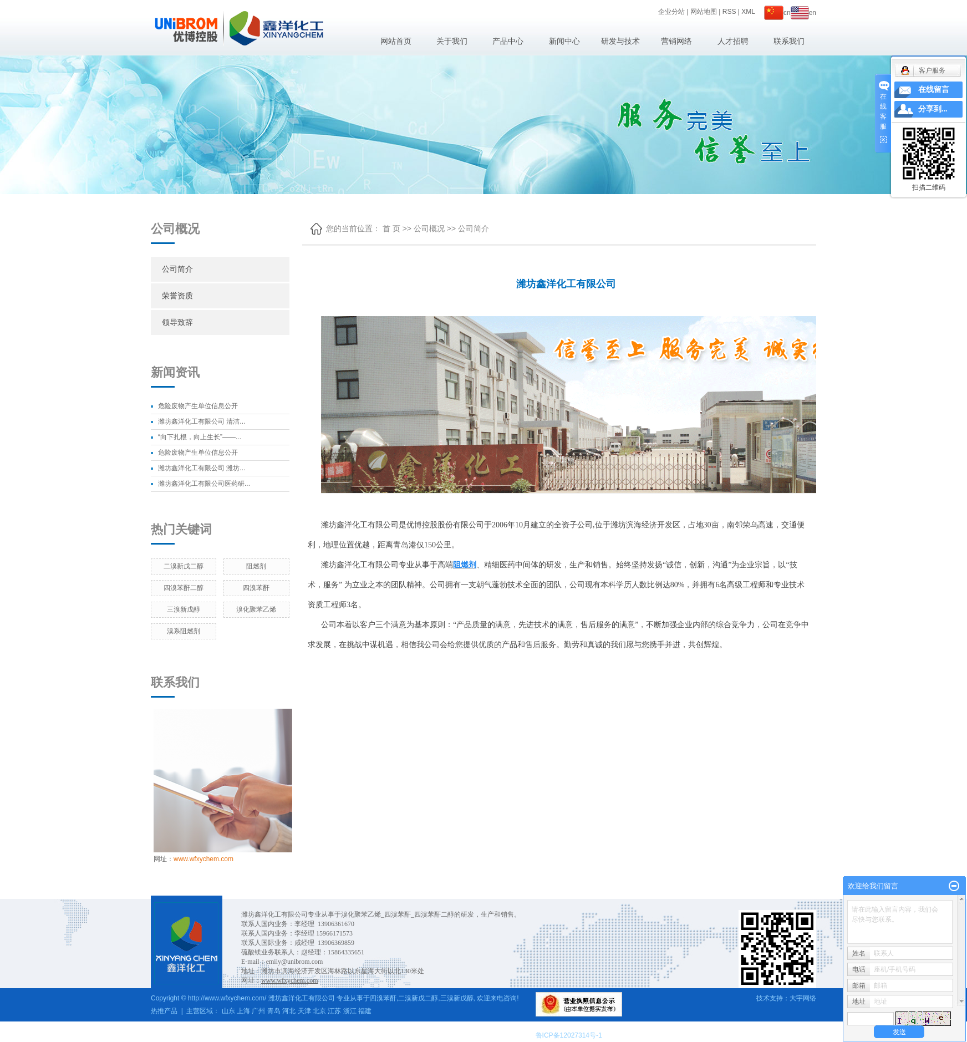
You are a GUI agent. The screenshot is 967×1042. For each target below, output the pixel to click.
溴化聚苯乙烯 (256, 609)
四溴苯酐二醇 (183, 588)
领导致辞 (177, 322)
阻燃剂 (256, 566)
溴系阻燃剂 (183, 631)
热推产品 (164, 1011)
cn (777, 13)
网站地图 (703, 12)
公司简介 (177, 269)
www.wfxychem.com (203, 859)
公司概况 (429, 228)
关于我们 (451, 41)
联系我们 (789, 41)
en (803, 13)
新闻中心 (564, 41)
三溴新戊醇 (183, 609)
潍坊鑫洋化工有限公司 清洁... (201, 421)
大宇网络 (803, 998)
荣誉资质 (177, 295)
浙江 (350, 1011)
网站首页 (395, 41)
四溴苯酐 (256, 588)
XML (748, 12)
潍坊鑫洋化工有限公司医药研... (204, 483)
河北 (289, 1011)
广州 (258, 1011)
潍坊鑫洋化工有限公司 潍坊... (201, 468)
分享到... (933, 109)
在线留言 (933, 89)
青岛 (274, 1011)
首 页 (391, 228)
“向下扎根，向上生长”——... (199, 437)
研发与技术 (620, 41)
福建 (364, 1011)
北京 (319, 1011)
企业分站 (671, 12)
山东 (228, 1011)
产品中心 (507, 41)
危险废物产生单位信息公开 (198, 406)
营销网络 (676, 41)
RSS (729, 12)
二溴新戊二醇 (183, 566)
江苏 (334, 1011)
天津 (304, 1011)
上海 (243, 1011)
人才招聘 (733, 41)
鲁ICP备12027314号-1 (569, 1035)
